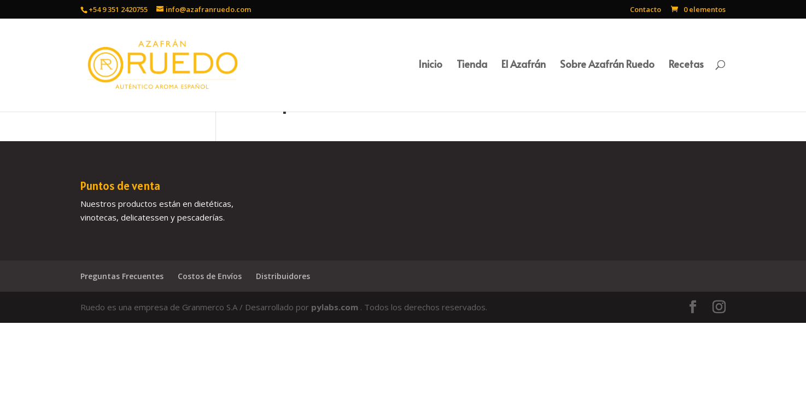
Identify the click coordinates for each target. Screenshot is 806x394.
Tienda (472, 65)
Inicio (430, 65)
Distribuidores (283, 276)
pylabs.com (335, 307)
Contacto (645, 10)
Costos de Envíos (210, 276)
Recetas (686, 65)
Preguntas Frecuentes (121, 276)
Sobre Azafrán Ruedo (607, 65)
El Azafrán (523, 65)
